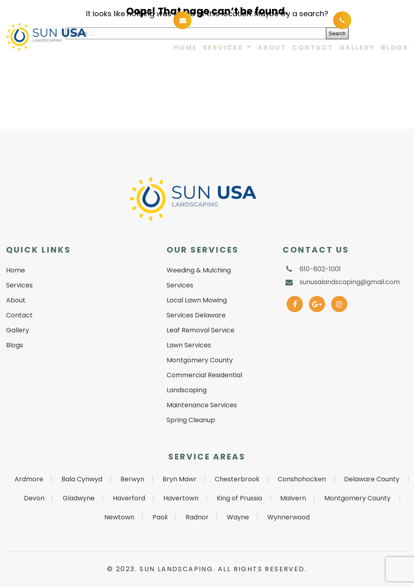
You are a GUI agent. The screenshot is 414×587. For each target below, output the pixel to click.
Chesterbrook (237, 479)
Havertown (181, 498)
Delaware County (371, 479)
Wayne (238, 517)
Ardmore (29, 479)
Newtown (119, 517)
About (272, 48)
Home (185, 48)
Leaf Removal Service (200, 330)
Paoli (159, 517)
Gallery (357, 48)
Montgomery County (357, 498)
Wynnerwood (288, 517)
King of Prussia (239, 498)
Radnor (197, 517)
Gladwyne (79, 498)
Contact (312, 48)
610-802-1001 (378, 20)
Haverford (129, 498)
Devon (34, 498)
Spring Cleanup (191, 420)
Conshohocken (302, 479)
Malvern (293, 498)
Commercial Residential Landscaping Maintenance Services (204, 390)
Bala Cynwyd (81, 479)
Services (223, 48)
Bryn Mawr (179, 479)
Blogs (394, 48)
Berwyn (132, 479)
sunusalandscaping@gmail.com (254, 20)
